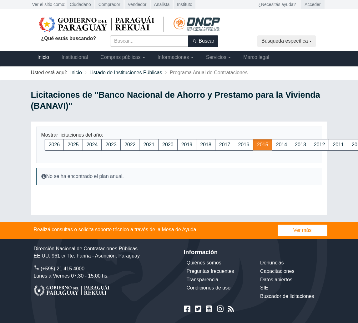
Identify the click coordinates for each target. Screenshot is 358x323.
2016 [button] (243, 144)
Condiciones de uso (209, 287)
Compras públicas (122, 57)
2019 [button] (187, 144)
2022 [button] (130, 144)
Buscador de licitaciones (287, 296)
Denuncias (272, 262)
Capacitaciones (277, 271)
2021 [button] (148, 144)
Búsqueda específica (286, 41)
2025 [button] (73, 144)
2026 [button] (54, 144)
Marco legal (256, 57)
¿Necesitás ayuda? (277, 4)
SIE (264, 287)
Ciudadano (80, 4)
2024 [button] (92, 144)
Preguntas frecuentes (210, 271)
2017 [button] (224, 144)
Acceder (312, 4)
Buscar (203, 41)
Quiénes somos (204, 262)
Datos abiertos (276, 279)
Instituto (184, 4)
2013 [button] (300, 144)
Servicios (218, 57)
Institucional (75, 57)
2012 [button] (319, 144)
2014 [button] (281, 144)
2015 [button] (262, 144)
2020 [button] (168, 144)
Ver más (302, 230)
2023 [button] (111, 144)
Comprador (109, 4)
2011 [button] (338, 144)
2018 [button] (205, 144)
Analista (161, 4)
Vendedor (137, 4)
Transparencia (203, 279)
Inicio (43, 57)
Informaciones (176, 57)
